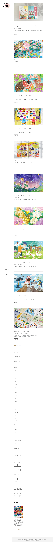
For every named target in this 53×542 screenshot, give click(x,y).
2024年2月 (16, 376)
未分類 (15, 443)
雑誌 (17, 495)
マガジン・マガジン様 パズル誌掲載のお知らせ (23, 95)
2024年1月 (16, 378)
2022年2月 (16, 407)
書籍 (14, 493)
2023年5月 (16, 389)
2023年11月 (16, 381)
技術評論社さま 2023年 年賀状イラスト (21, 331)
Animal (15, 448)
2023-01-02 (15, 329)
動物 (18, 486)
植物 (20, 493)
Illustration (17, 130)
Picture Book (21, 130)
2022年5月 (16, 404)
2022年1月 (16, 409)
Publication (19, 28)
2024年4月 (16, 373)
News (16, 28)
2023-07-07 (15, 193)
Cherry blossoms (16, 450)
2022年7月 (16, 401)
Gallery (6, 269)
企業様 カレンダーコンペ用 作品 (18, 361)
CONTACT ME (18, 529)
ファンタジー (15, 481)
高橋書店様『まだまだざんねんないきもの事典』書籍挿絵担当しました (18, 353)
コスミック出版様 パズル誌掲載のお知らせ (22, 229)
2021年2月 (16, 421)
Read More (16, 34)
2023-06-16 (15, 227)
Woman (15, 474)
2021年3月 (16, 420)
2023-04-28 (15, 260)
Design (17, 333)
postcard (15, 469)
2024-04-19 (15, 59)
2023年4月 (16, 390)
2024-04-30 (15, 23)
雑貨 (20, 495)
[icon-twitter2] (5, 538)
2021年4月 (16, 418)
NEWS (6, 266)
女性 (14, 488)
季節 (20, 488)
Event (20, 455)
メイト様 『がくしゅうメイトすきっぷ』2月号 (23, 128)
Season (19, 469)
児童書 (15, 486)
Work (22, 28)
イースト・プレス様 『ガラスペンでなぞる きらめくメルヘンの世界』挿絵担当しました (18, 358)
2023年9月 (16, 384)
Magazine (15, 462)
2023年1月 (16, 395)
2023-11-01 (15, 160)
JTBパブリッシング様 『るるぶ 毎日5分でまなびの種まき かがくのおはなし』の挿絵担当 (28, 25)
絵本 (14, 495)
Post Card (21, 333)
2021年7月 (16, 415)
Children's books (16, 455)
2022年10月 (16, 398)
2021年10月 (16, 412)
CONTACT (6, 274)
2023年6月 (16, 387)
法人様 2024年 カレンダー (19, 61)
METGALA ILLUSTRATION (17, 356)
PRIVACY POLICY (32, 538)
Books (18, 448)
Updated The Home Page (18, 440)
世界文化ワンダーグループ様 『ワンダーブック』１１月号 (25, 162)
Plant (19, 467)
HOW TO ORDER (6, 277)
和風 (21, 486)
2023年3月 (16, 392)
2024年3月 (16, 375)
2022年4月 (16, 406)
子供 (17, 488)
